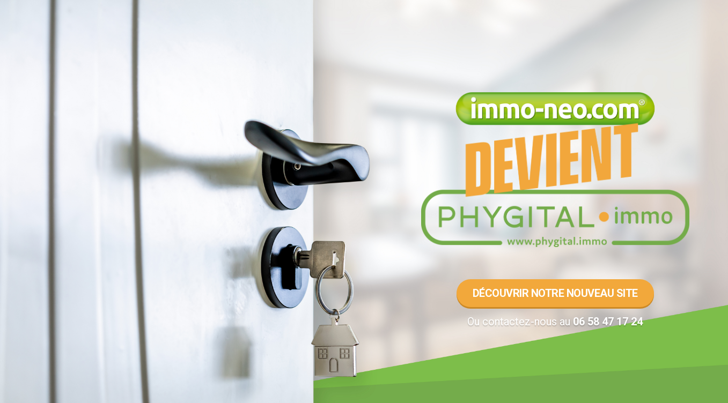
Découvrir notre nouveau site (555, 293)
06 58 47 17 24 (608, 321)
